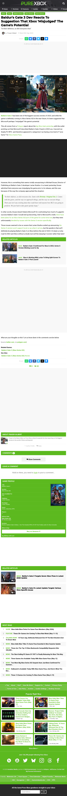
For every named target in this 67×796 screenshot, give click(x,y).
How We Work (28, 685)
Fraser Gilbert (12, 33)
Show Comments (33, 459)
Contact (47, 685)
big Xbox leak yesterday (44, 126)
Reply (39, 446)
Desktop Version (54, 689)
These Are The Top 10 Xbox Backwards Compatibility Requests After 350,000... (32, 649)
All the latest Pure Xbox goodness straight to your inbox (33, 788)
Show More (33, 748)
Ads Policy (22, 689)
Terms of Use (12, 689)
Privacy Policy (57, 685)
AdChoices (53, 769)
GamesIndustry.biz (38, 780)
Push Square (22, 777)
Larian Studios (6, 500)
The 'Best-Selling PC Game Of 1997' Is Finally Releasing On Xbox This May (34, 654)
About (13, 685)
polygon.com (21, 342)
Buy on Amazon (33, 531)
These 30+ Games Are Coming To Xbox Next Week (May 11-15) (32, 633)
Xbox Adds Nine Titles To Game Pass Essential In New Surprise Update (33, 644)
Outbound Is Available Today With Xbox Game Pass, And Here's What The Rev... (34, 670)
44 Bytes (46, 769)
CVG (48, 780)
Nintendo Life (11, 777)
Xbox (9, 13)
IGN (13, 780)
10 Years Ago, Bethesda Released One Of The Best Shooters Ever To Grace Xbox (35, 639)
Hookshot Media (13, 769)
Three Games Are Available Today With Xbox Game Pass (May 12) (31, 658)
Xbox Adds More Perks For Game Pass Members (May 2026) (30, 629)
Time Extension (35, 777)
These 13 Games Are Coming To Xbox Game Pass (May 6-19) (30, 675)
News (3, 13)
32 (38, 366)
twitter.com (10, 342)
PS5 (3, 495)
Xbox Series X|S (6, 491)
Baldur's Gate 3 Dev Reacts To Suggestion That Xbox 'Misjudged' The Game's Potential (32, 21)
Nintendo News (60, 777)
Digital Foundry (47, 777)
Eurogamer (21, 780)
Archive (30, 689)
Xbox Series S (29, 13)
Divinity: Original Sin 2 (48, 197)
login (36, 473)
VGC (28, 780)
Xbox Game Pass (15, 135)
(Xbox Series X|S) (13, 350)
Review (15, 356)
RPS (53, 780)
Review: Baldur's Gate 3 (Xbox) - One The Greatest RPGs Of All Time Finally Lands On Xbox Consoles (29, 525)
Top (7, 685)
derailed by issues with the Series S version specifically (31, 220)
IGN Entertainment (30, 769)
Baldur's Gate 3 (18, 13)
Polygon (20, 126)
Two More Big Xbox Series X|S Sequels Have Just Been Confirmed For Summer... (33, 664)
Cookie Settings (41, 689)
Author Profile (29, 446)
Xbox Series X (40, 13)
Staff (19, 685)
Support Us (39, 685)
